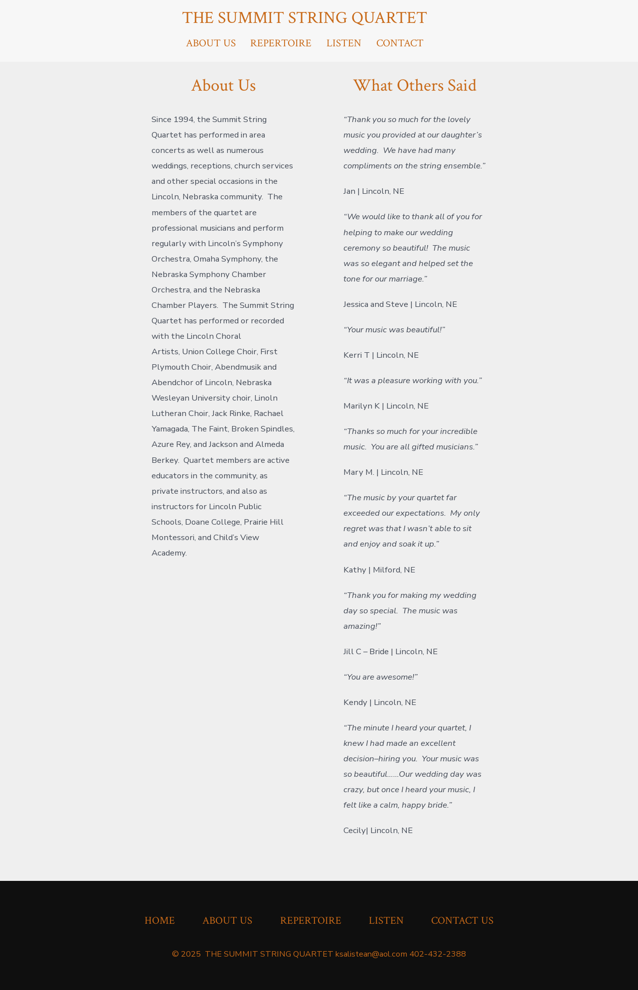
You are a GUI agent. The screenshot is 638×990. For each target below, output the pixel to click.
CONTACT (400, 43)
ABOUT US (211, 43)
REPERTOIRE (281, 43)
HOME (160, 920)
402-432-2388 (437, 954)
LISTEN (343, 43)
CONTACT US (462, 920)
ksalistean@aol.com (371, 954)
